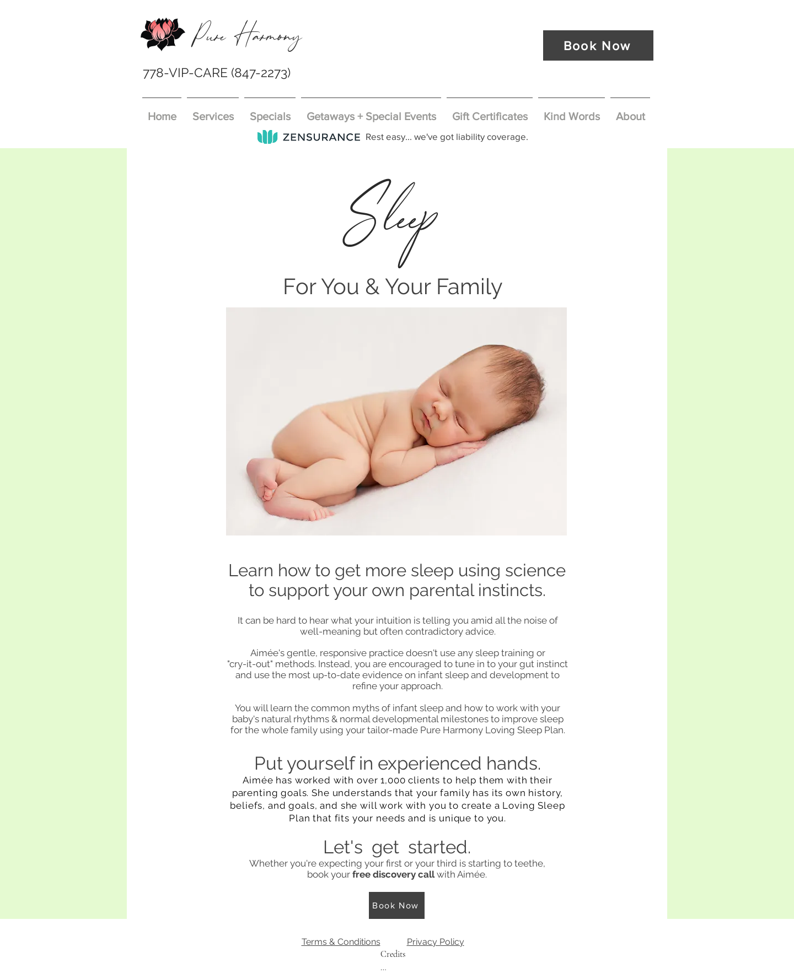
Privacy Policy (435, 942)
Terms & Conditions (341, 942)
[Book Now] (598, 45)
